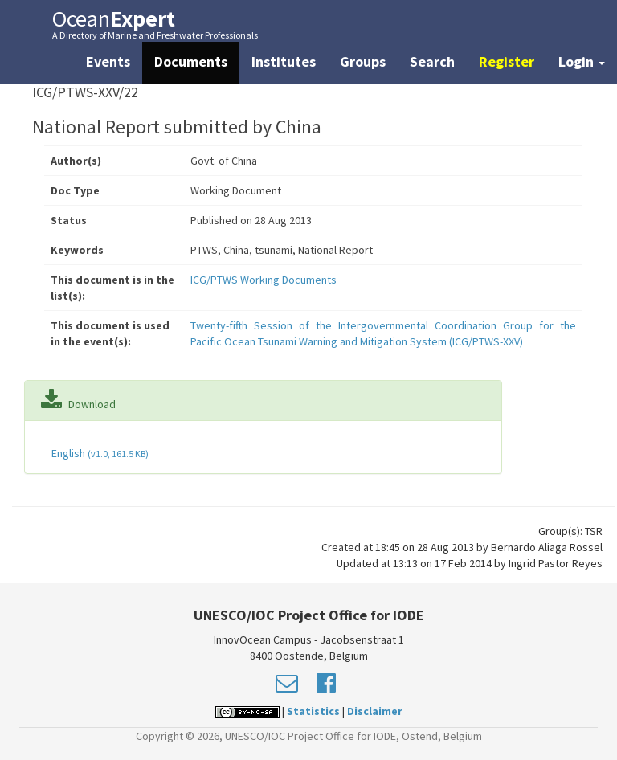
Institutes (283, 61)
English (99, 453)
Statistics (313, 711)
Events (108, 61)
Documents (190, 61)
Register (506, 61)
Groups (363, 61)
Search (432, 61)
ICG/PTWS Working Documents (263, 279)
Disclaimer (374, 711)
